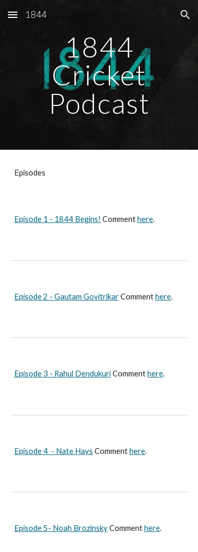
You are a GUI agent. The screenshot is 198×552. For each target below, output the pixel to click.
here (145, 219)
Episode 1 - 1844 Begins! (57, 219)
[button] (12, 14)
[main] (99, 74)
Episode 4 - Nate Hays (53, 451)
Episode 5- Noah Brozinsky (61, 528)
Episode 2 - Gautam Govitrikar (66, 296)
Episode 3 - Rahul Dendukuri (62, 373)
